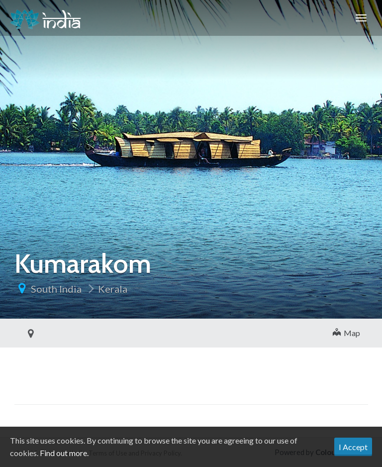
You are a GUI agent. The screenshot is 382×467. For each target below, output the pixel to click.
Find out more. (64, 453)
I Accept (353, 447)
